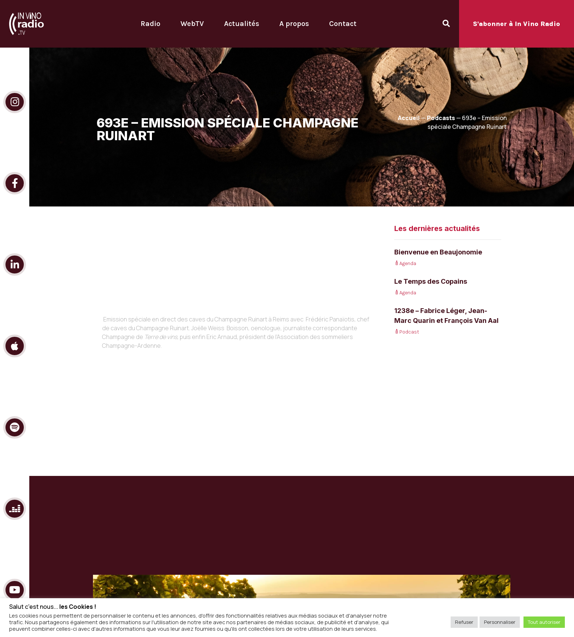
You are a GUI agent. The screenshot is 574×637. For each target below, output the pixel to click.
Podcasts (441, 118)
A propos (294, 23)
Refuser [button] (464, 622)
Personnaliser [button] (499, 622)
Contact (343, 23)
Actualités (241, 23)
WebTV (192, 23)
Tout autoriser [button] (544, 622)
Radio (150, 23)
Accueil (409, 118)
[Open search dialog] (446, 23)
